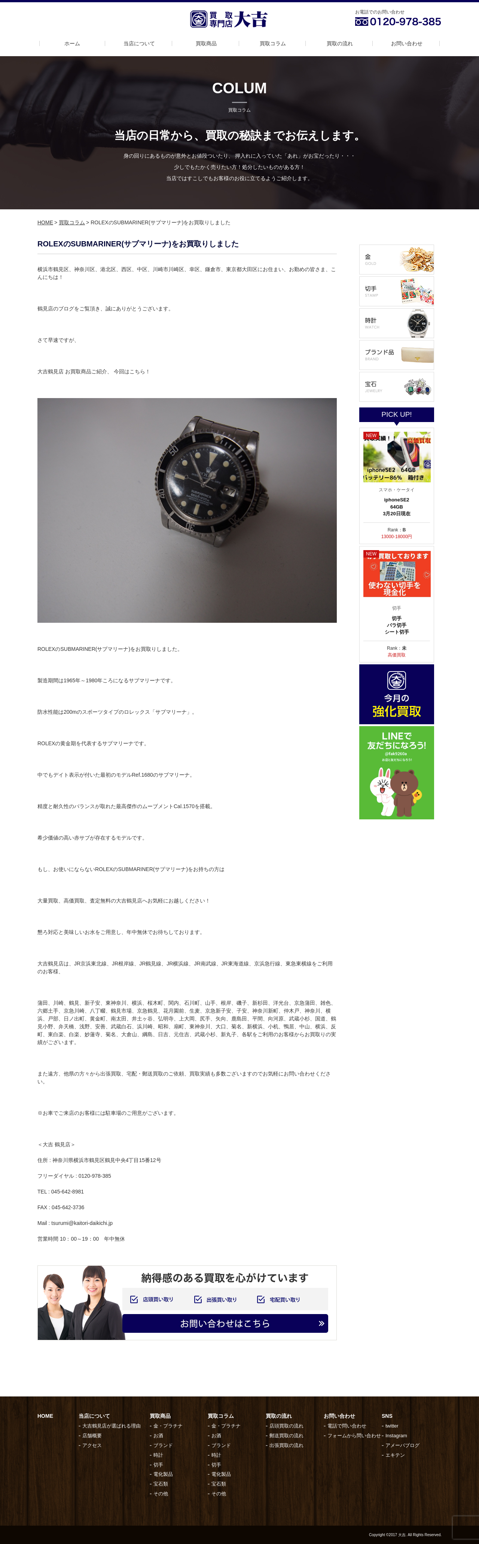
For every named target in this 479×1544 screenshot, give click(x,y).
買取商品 (206, 43)
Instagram (396, 1435)
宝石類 (160, 1484)
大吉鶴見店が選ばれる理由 (111, 1426)
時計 (158, 1455)
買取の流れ (340, 43)
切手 (158, 1465)
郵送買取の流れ (286, 1435)
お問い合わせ (406, 43)
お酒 (158, 1435)
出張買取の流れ (286, 1445)
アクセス (92, 1445)
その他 (160, 1493)
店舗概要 (92, 1435)
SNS (387, 1416)
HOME (45, 222)
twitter (392, 1426)
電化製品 (163, 1474)
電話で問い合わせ (346, 1426)
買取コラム (273, 43)
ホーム (72, 43)
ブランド (163, 1445)
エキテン (395, 1455)
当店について (139, 43)
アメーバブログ (402, 1445)
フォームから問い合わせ (354, 1435)
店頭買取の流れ (286, 1426)
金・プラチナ (168, 1426)
